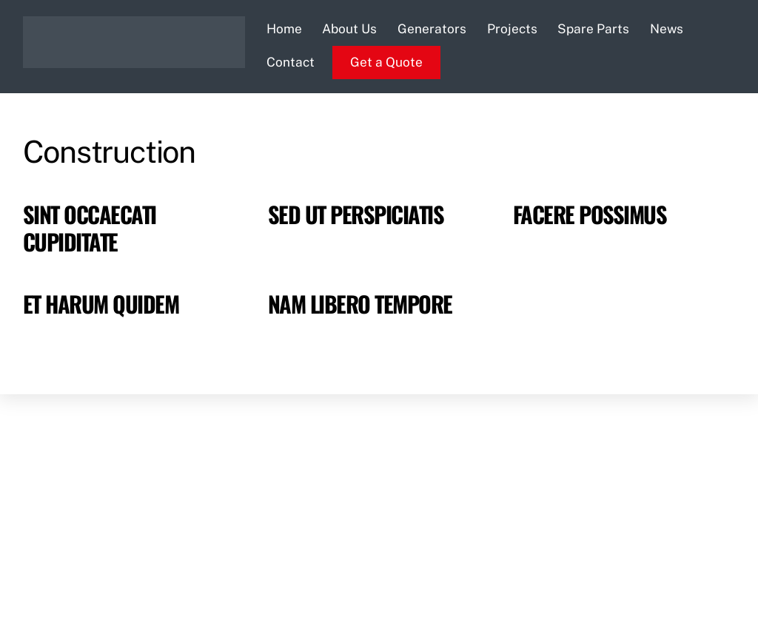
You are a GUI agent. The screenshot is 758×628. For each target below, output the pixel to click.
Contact (290, 62)
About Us (349, 28)
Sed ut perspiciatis (355, 214)
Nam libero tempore (360, 303)
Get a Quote (386, 62)
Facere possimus (589, 214)
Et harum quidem (100, 303)
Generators (432, 28)
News (666, 28)
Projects (512, 28)
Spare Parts (593, 28)
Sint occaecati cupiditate (89, 227)
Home (284, 28)
